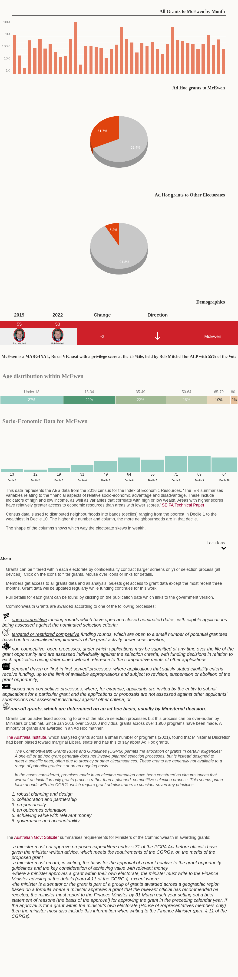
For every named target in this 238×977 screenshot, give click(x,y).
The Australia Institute (26, 737)
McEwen (212, 336)
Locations (215, 542)
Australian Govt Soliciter (36, 837)
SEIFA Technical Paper (183, 505)
